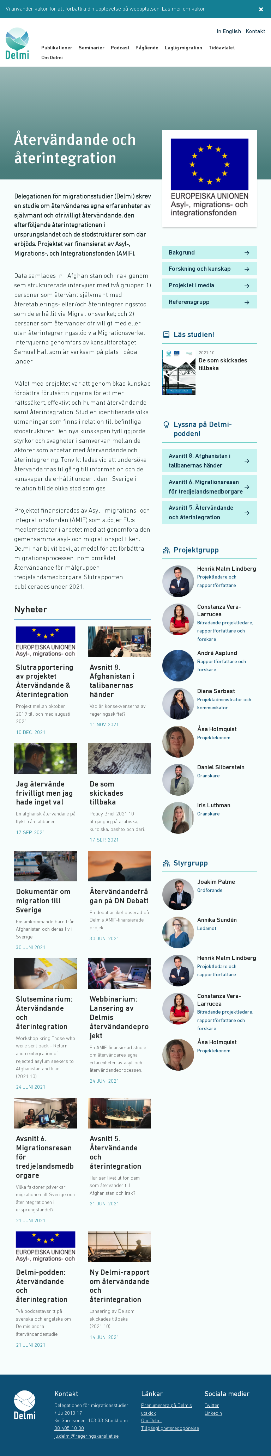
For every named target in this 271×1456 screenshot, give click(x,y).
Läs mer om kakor (183, 9)
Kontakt (255, 32)
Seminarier (91, 48)
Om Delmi (52, 58)
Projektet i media (210, 285)
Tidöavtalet (222, 48)
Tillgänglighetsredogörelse (170, 1428)
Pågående (147, 48)
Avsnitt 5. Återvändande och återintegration (210, 513)
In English (229, 32)
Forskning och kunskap (210, 269)
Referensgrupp (210, 302)
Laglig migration (183, 48)
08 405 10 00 (69, 1428)
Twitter (212, 1405)
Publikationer (56, 48)
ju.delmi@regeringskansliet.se (86, 1436)
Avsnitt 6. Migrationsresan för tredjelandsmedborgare (210, 487)
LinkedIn (213, 1413)
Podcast (120, 48)
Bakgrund (210, 252)
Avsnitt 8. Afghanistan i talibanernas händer (210, 461)
